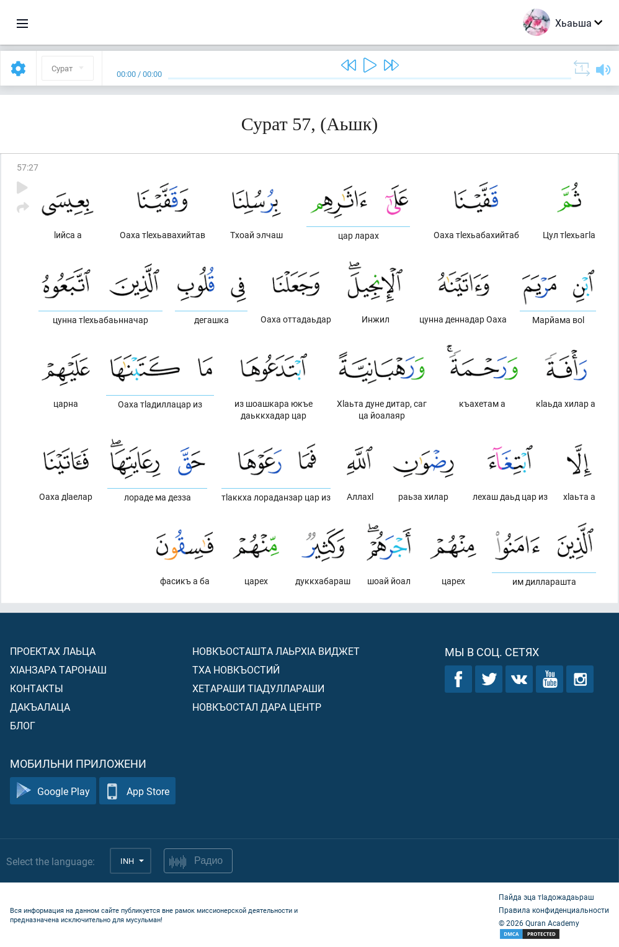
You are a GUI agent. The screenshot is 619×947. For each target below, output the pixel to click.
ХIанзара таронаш (58, 669)
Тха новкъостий (236, 669)
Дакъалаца (40, 706)
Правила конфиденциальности (554, 910)
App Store (137, 791)
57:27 (27, 167)
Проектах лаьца (53, 650)
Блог (22, 725)
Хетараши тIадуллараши (258, 688)
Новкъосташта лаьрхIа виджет (276, 650)
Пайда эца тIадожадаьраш (546, 897)
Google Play (53, 791)
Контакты (36, 688)
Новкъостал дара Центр (256, 706)
